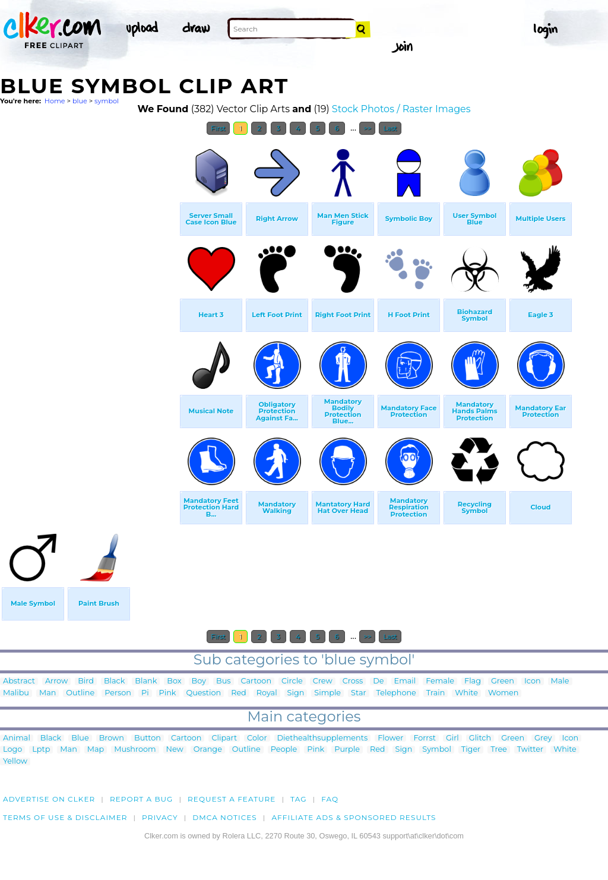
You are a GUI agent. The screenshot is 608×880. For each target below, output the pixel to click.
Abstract (19, 681)
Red (238, 693)
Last (390, 128)
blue (79, 101)
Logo (12, 750)
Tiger (470, 750)
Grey (543, 738)
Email (405, 681)
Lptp (41, 750)
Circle (292, 681)
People (284, 750)
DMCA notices (224, 817)
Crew (322, 681)
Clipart (224, 738)
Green (502, 681)
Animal (16, 738)
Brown (111, 738)
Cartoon (256, 681)
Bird (86, 681)
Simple (327, 693)
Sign (296, 693)
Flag (472, 681)
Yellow (15, 761)
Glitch (480, 738)
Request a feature (232, 798)
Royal (266, 693)
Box (174, 681)
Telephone (396, 693)
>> (367, 128)
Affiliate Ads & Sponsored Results (353, 817)
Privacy (160, 817)
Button (147, 738)
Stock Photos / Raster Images (401, 109)
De (378, 681)
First (218, 128)
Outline (80, 693)
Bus (223, 681)
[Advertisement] (89, 319)
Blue (79, 738)
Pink (167, 693)
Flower (390, 738)
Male (560, 681)
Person (117, 693)
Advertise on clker (49, 798)
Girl (452, 738)
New (174, 750)
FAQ (329, 798)
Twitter (530, 750)
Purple (347, 750)
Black (114, 681)
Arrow (56, 681)
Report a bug (141, 798)
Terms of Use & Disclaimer (65, 817)
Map (95, 750)
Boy (199, 681)
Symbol (436, 750)
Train (435, 693)
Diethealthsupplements (322, 738)
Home (55, 101)
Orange (208, 750)
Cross (353, 681)
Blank (146, 681)
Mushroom (135, 750)
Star (358, 693)
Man (47, 693)
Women (503, 693)
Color (257, 738)
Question (203, 693)
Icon (532, 681)
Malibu (16, 693)
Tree (498, 750)
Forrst (424, 738)
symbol (106, 101)
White (466, 693)
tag (298, 798)
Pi (145, 693)
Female (440, 681)
